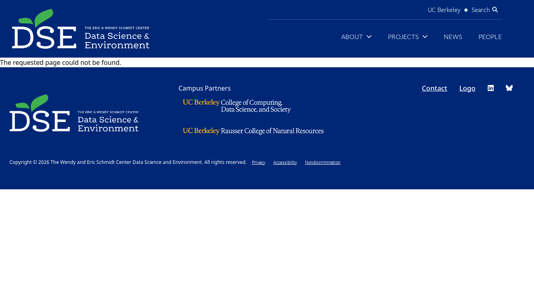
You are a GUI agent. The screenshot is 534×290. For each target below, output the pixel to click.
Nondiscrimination (322, 162)
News (453, 36)
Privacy (258, 162)
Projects (403, 36)
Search (481, 9)
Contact (434, 88)
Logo (467, 88)
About (352, 36)
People (490, 36)
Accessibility (285, 162)
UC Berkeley (444, 9)
